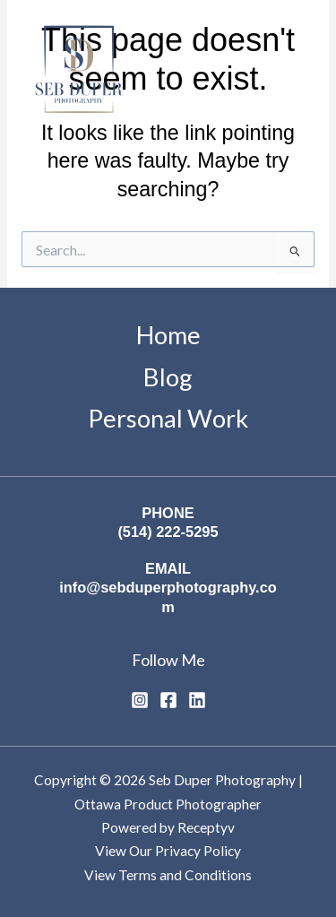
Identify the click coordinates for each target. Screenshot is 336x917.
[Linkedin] (197, 700)
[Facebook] (168, 700)
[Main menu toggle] (294, 72)
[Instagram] (140, 700)
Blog (168, 377)
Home (168, 335)
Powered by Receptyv (168, 827)
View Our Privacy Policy (168, 851)
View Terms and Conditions (168, 875)
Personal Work (168, 418)
